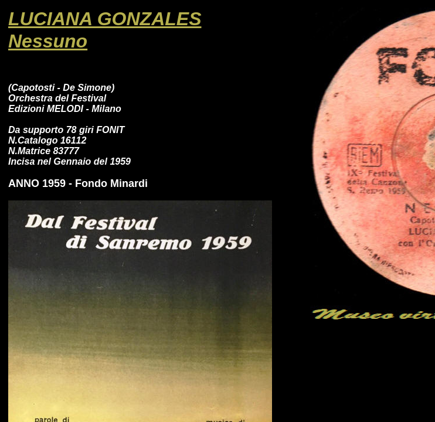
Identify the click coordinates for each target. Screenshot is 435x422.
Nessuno (47, 41)
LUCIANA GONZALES (104, 18)
